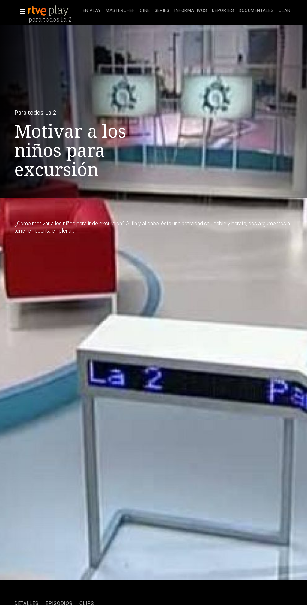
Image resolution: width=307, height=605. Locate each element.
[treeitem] (92, 10)
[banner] (54, 11)
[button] (21, 11)
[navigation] (186, 11)
